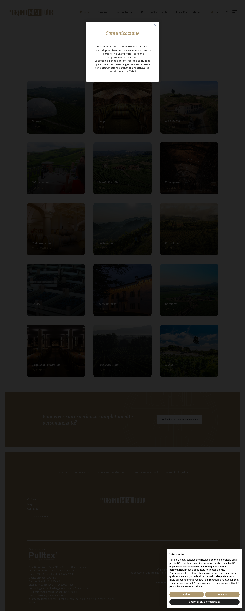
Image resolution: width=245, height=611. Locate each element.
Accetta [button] (222, 594)
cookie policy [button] (218, 569)
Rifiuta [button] (186, 594)
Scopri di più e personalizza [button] (204, 601)
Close (155, 25)
